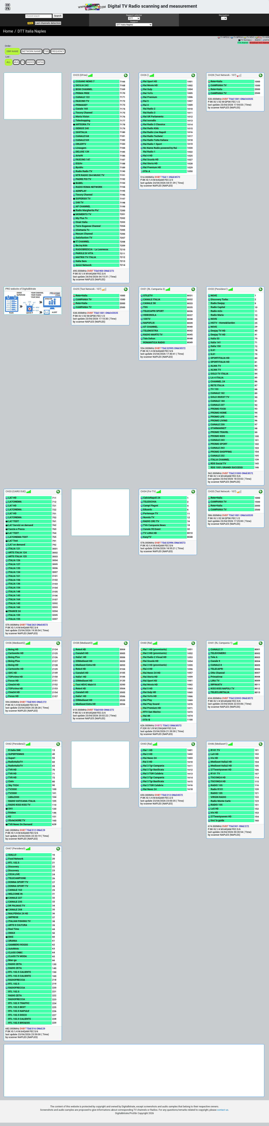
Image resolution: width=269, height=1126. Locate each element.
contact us (222, 1109)
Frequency (58, 51)
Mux (16, 62)
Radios (30, 62)
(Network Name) (31, 51)
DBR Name (12, 51)
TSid (46, 51)
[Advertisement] (33, 96)
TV (22, 62)
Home (8, 31)
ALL (9, 62)
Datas (40, 62)
